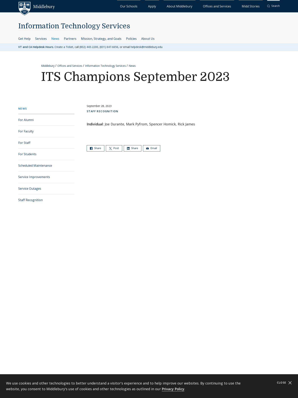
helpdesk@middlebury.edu (146, 47)
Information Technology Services (74, 26)
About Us (148, 38)
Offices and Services (230, 6)
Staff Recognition (30, 200)
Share (95, 148)
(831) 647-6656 (109, 47)
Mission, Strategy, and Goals (101, 38)
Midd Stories (255, 6)
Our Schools (167, 6)
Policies (131, 38)
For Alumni (26, 120)
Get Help (24, 38)
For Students (27, 154)
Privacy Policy (173, 389)
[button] (273, 6)
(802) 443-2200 (88, 47)
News (55, 38)
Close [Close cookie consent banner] (284, 383)
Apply (183, 6)
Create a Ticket (64, 47)
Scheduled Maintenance (35, 165)
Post (114, 148)
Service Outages (29, 188)
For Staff (24, 142)
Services (41, 38)
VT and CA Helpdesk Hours (35, 47)
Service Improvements (34, 177)
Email (151, 148)
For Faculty (26, 131)
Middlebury (48, 65)
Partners (70, 38)
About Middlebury (202, 6)
